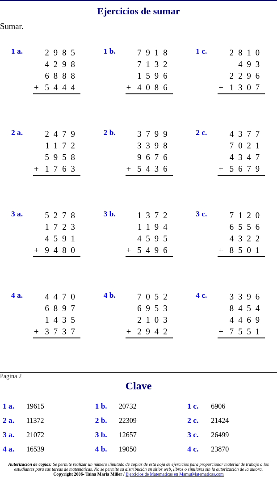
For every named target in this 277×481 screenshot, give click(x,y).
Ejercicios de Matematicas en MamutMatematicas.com (175, 474)
